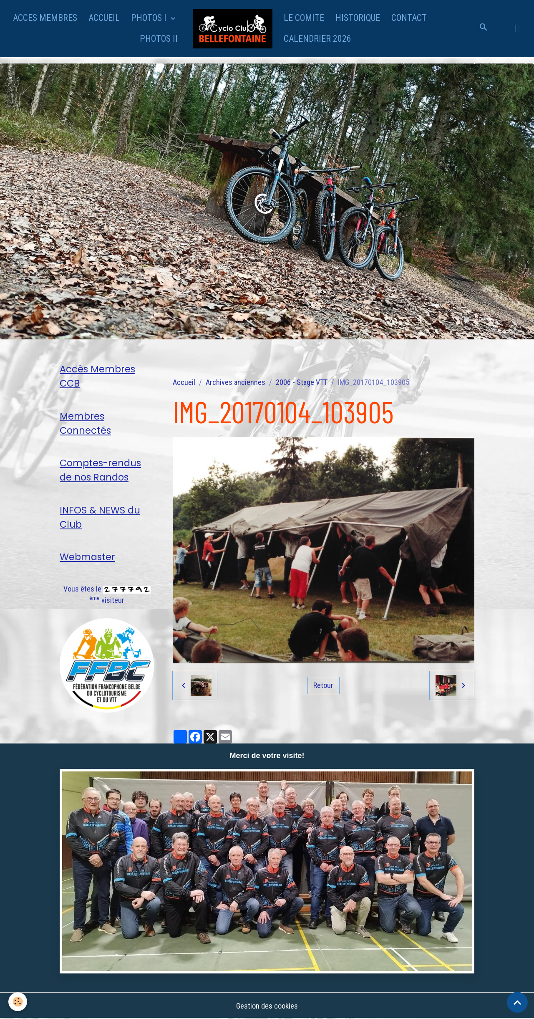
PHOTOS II (159, 38)
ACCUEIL (104, 18)
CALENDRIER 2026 (317, 38)
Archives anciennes (235, 382)
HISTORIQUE (357, 18)
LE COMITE (304, 18)
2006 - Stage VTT (301, 382)
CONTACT (409, 18)
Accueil (184, 382)
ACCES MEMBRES (45, 18)
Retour (323, 685)
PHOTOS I (150, 18)
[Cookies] (17, 1001)
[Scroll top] (517, 1002)
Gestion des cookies (267, 1005)
